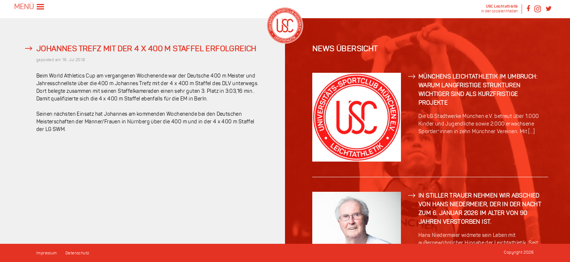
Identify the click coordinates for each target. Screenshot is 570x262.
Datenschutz (77, 253)
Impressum (46, 253)
